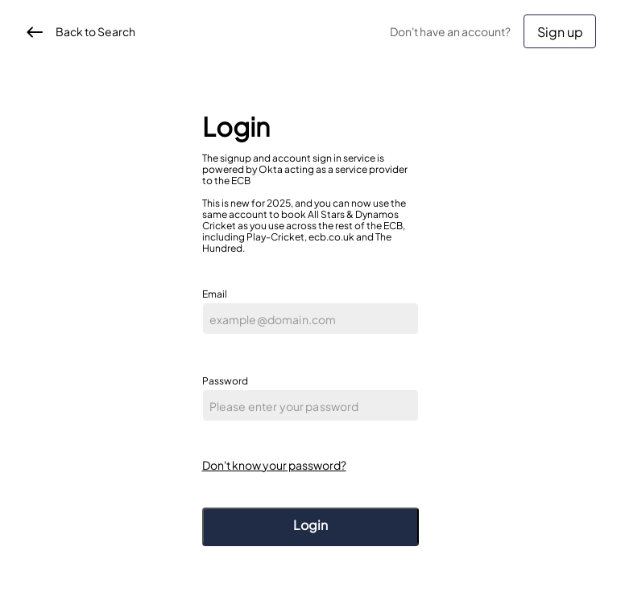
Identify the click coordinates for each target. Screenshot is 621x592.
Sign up (560, 31)
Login (310, 524)
